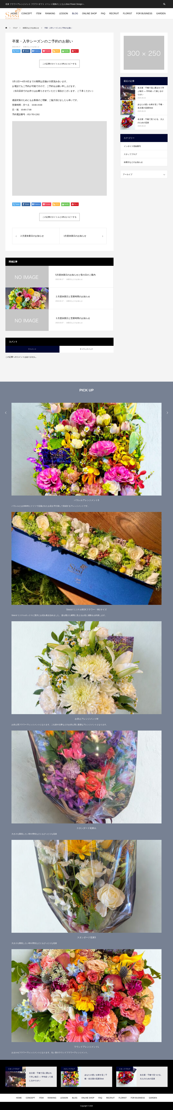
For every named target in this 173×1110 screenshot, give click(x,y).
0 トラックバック (86, 349)
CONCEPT (26, 13)
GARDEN (161, 13)
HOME (19, 1098)
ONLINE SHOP (89, 13)
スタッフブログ (130, 154)
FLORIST (127, 13)
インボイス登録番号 (132, 146)
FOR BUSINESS (144, 13)
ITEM (38, 13)
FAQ (103, 13)
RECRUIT (114, 13)
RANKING (50, 13)
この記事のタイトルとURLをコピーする (59, 64)
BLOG (75, 13)
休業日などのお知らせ (31, 47)
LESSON (63, 13)
